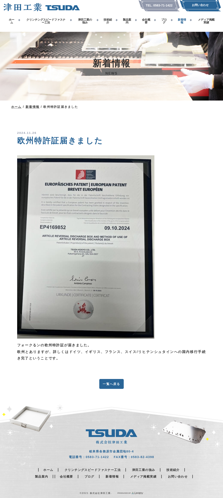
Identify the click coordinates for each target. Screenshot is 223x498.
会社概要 (66, 476)
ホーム (16, 106)
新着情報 (32, 106)
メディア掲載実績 (143, 476)
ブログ (89, 476)
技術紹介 (173, 470)
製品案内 (41, 476)
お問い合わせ (178, 476)
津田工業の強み (143, 470)
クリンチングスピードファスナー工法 (93, 470)
